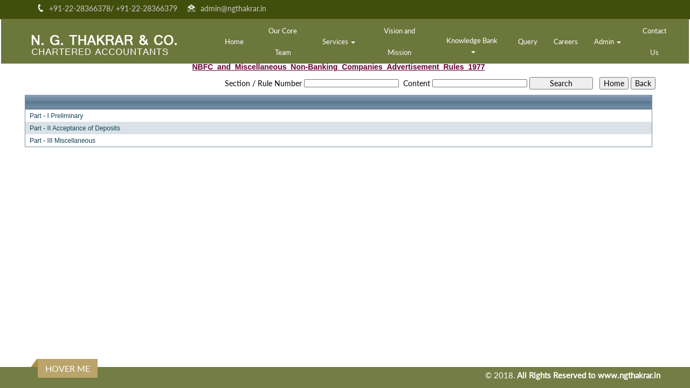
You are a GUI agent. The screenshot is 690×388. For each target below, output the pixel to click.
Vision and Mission (399, 41)
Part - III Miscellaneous (62, 140)
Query (527, 41)
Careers (566, 41)
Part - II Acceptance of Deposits (75, 128)
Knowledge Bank (472, 44)
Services (338, 41)
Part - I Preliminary (56, 116)
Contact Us (655, 41)
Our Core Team (282, 41)
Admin (607, 41)
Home (234, 41)
